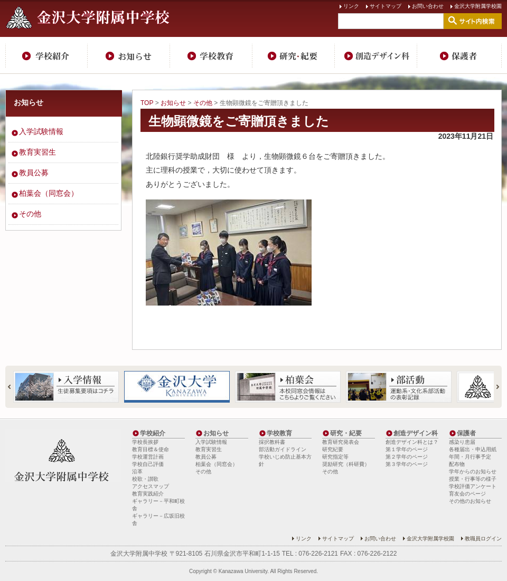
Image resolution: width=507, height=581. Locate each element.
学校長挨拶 (145, 442)
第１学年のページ (407, 449)
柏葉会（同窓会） (48, 193)
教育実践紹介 (148, 494)
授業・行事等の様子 (472, 479)
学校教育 (211, 55)
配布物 (457, 464)
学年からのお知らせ (472, 471)
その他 (202, 103)
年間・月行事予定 (470, 457)
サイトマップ (385, 6)
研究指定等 (335, 457)
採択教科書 (272, 442)
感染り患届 (462, 442)
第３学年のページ (407, 464)
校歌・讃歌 (145, 479)
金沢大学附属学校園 (478, 6)
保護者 (459, 55)
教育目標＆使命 (150, 449)
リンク (351, 6)
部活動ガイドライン (282, 449)
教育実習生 (37, 152)
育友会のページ (467, 494)
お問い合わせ (428, 6)
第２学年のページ (407, 457)
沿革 (137, 471)
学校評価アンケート (472, 486)
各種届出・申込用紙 (472, 449)
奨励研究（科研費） (346, 464)
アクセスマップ (150, 486)
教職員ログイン (483, 538)
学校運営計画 (148, 457)
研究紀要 (332, 449)
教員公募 (34, 172)
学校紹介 (46, 55)
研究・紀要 (293, 55)
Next (493, 386)
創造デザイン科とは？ (412, 442)
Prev (13, 386)
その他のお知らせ (470, 501)
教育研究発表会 (340, 442)
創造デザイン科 (376, 55)
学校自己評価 (148, 464)
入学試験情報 (41, 131)
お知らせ (129, 55)
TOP (146, 103)
